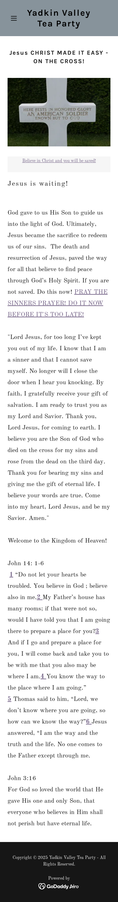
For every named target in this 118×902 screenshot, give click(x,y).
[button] (15, 18)
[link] (59, 25)
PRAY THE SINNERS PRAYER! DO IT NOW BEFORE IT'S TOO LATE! (58, 303)
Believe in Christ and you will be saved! (59, 161)
